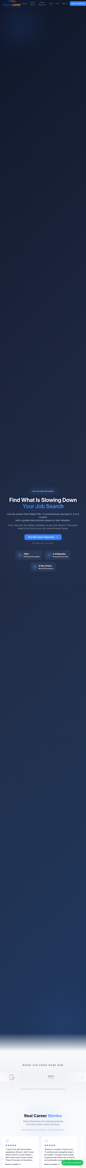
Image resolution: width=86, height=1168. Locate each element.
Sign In (64, 3)
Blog (51, 3)
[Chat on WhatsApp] (72, 1162)
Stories (24, 3)
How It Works (32, 3)
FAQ (57, 3)
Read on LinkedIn (13, 1164)
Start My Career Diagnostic (43, 537)
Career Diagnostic (42, 3)
